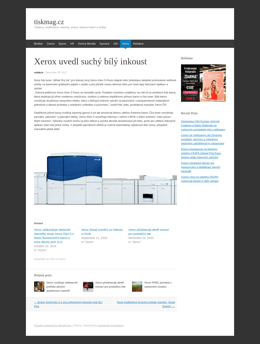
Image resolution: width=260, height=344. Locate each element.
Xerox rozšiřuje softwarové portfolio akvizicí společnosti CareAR (62, 286)
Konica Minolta (87, 43)
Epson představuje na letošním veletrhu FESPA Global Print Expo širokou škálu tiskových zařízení (201, 153)
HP (72, 43)
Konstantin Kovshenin (111, 325)
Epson (62, 43)
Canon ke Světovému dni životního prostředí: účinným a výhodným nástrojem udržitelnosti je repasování (202, 139)
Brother (38, 43)
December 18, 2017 (56, 72)
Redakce (138, 43)
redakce (38, 72)
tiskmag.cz (49, 21)
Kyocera (104, 43)
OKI (115, 43)
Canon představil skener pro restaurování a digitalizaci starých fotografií (200, 167)
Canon (51, 43)
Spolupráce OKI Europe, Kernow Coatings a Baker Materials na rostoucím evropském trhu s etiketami (203, 125)
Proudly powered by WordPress (52, 325)
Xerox (125, 43)
